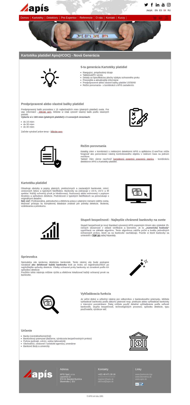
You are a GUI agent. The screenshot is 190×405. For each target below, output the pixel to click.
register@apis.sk (105, 379)
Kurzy (121, 17)
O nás (99, 17)
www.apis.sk (141, 379)
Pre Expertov (68, 17)
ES (160, 10)
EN (156, 10)
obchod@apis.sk (105, 381)
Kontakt (110, 17)
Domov (24, 17)
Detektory (52, 17)
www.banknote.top (143, 374)
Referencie (86, 17)
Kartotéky (37, 17)
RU (169, 10)
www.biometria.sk (143, 377)
